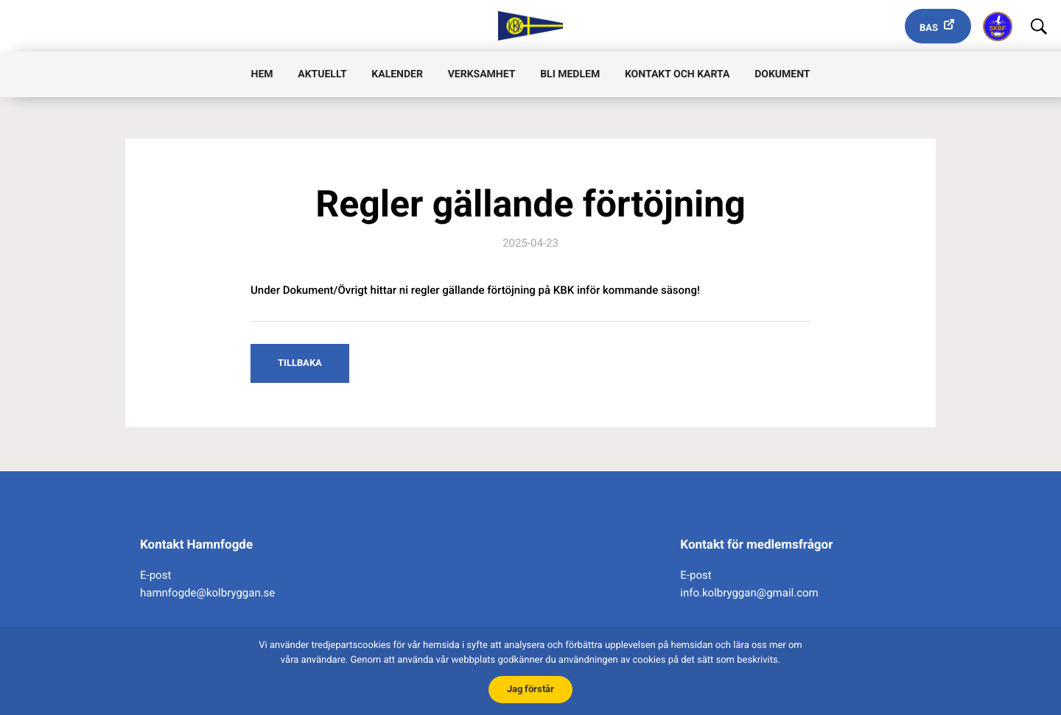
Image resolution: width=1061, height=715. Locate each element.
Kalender (397, 74)
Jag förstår (530, 688)
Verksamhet (482, 74)
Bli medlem (570, 74)
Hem (262, 74)
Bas (929, 28)
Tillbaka (300, 362)
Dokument (782, 74)
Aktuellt (322, 74)
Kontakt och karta (677, 74)
